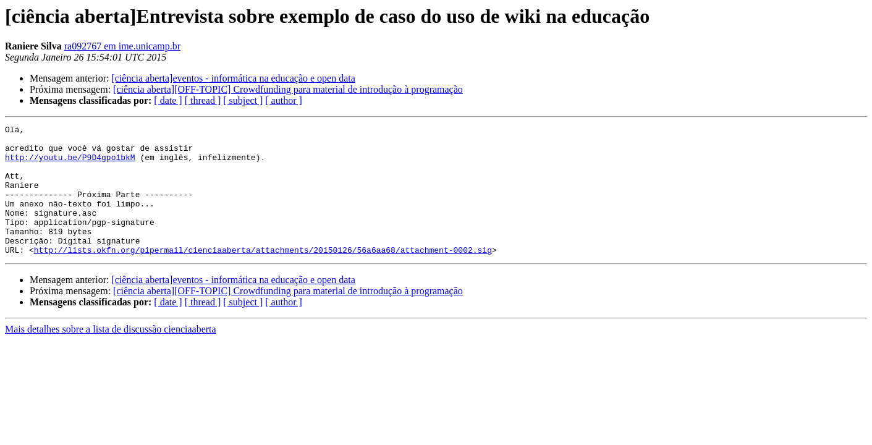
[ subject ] (243, 100)
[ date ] (168, 100)
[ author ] (283, 100)
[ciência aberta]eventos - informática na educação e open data (233, 78)
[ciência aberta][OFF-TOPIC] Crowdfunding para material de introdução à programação (288, 89)
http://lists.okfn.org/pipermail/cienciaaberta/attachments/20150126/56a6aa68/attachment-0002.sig (263, 275)
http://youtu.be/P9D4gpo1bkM (70, 164)
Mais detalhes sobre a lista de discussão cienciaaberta (110, 355)
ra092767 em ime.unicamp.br (122, 46)
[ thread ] (203, 100)
